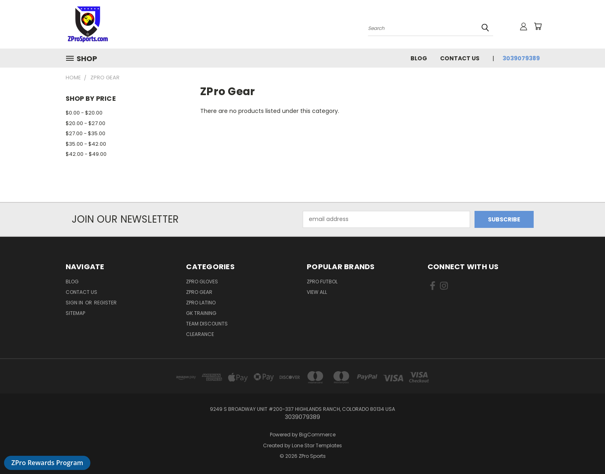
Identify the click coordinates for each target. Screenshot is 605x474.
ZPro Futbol (322, 281)
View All (317, 292)
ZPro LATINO (201, 302)
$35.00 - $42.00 (86, 144)
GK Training (201, 313)
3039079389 (521, 58)
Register (105, 302)
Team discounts (207, 323)
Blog (418, 58)
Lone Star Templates (317, 445)
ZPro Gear (199, 292)
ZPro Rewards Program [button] (47, 462)
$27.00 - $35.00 (85, 133)
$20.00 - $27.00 (85, 123)
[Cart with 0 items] (538, 26)
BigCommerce (317, 434)
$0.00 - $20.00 (84, 113)
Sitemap (75, 313)
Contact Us (459, 58)
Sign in (75, 302)
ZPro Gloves (202, 281)
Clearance (200, 334)
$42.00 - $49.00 (86, 154)
